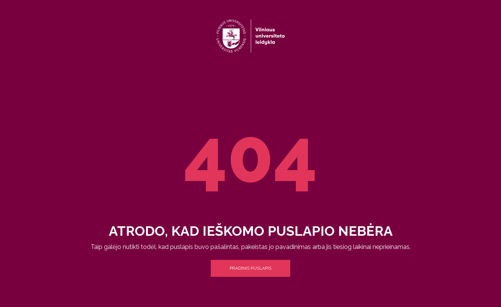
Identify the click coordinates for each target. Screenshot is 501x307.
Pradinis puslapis (250, 268)
